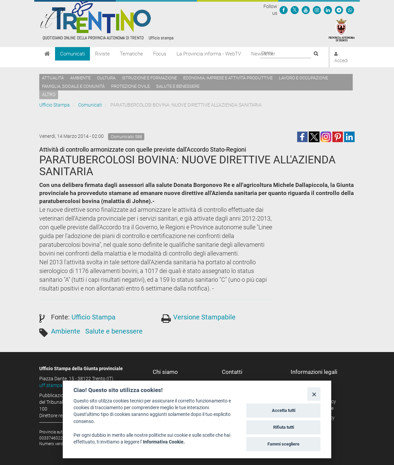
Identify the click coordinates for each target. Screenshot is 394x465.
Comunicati (72, 54)
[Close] (314, 393)
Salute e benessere (177, 86)
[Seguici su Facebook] (283, 9)
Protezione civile (130, 86)
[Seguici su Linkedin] (328, 9)
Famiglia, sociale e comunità (73, 86)
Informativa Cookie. (164, 441)
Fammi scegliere (283, 444)
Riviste (102, 54)
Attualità (53, 77)
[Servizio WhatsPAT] (350, 9)
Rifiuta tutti (283, 427)
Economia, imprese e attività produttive (228, 77)
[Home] (47, 54)
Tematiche (131, 54)
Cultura (106, 77)
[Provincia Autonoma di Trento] (342, 29)
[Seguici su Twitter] (294, 9)
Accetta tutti (283, 410)
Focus (159, 54)
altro (48, 94)
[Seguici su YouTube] (305, 9)
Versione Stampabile (204, 317)
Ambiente (80, 77)
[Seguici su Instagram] (317, 9)
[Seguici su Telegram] (339, 9)
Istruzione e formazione (149, 77)
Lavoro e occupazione (303, 77)
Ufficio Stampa (54, 105)
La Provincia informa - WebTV (209, 54)
